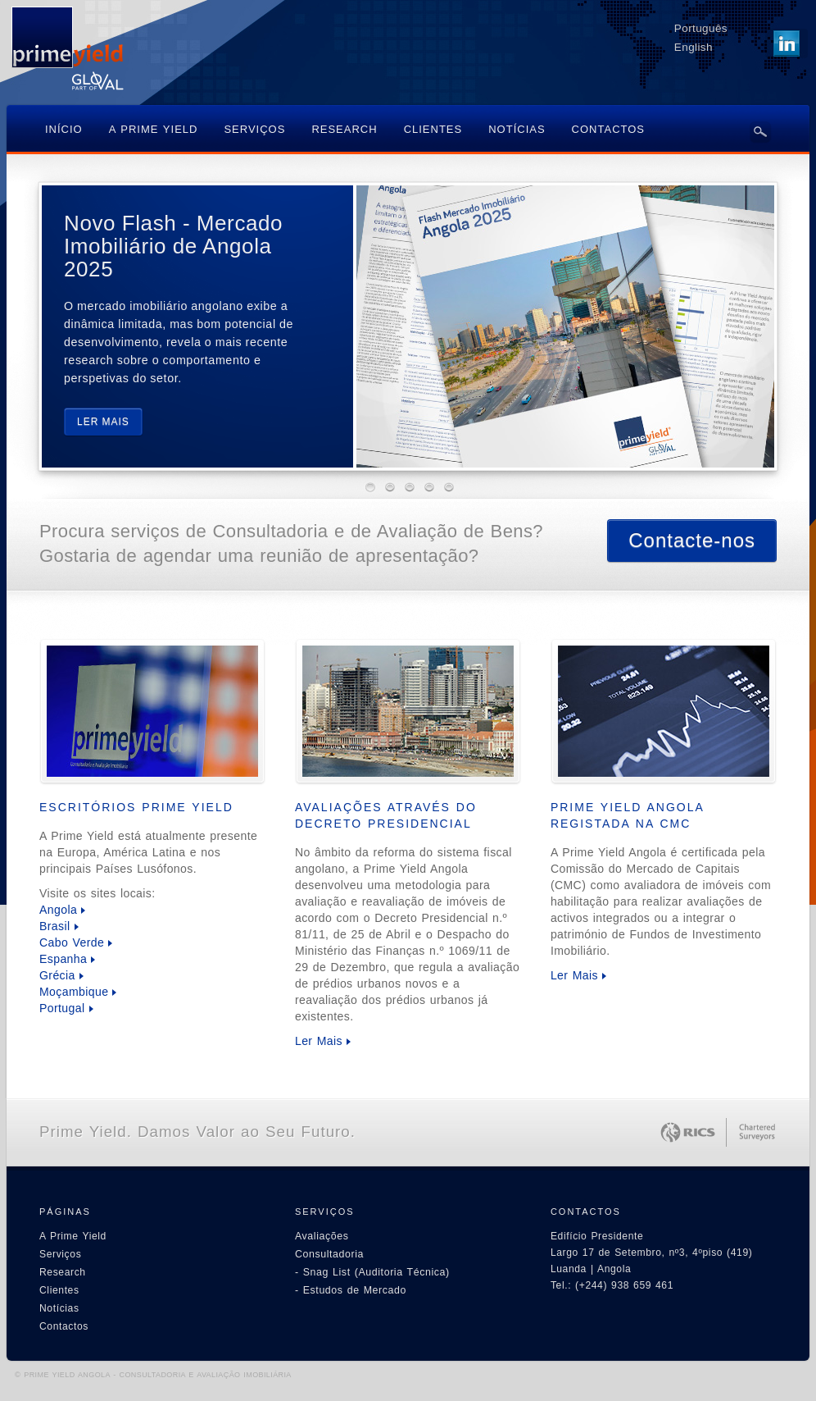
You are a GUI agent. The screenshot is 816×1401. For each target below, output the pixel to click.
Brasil (54, 926)
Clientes (59, 1290)
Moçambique (73, 991)
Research (62, 1272)
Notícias (59, 1308)
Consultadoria (329, 1254)
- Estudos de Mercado (350, 1290)
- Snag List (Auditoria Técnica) (372, 1272)
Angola (58, 909)
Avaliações (322, 1236)
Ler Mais (318, 1040)
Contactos (63, 1326)
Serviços (60, 1254)
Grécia (57, 975)
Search (760, 132)
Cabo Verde (71, 942)
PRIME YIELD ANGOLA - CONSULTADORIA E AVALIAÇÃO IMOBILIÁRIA (157, 1375)
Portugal (62, 1008)
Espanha (63, 958)
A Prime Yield (73, 1236)
